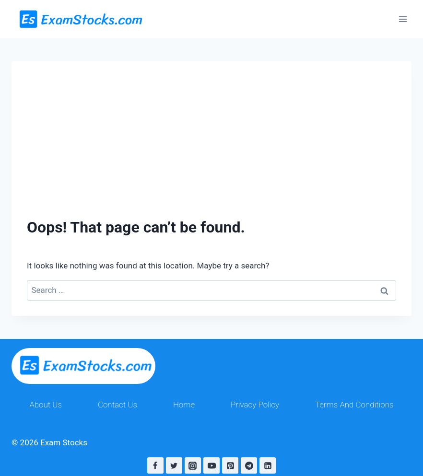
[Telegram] (249, 465)
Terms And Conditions (354, 404)
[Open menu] (402, 19)
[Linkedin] (267, 465)
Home (184, 404)
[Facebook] (155, 465)
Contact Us (117, 404)
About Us (45, 404)
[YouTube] (211, 465)
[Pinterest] (230, 465)
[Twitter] (174, 465)
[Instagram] (193, 465)
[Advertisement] (211, 128)
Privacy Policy (255, 404)
